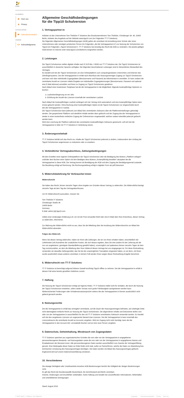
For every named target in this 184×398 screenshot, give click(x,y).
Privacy (158, 396)
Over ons (166, 396)
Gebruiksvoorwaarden (147, 396)
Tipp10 (22, 396)
